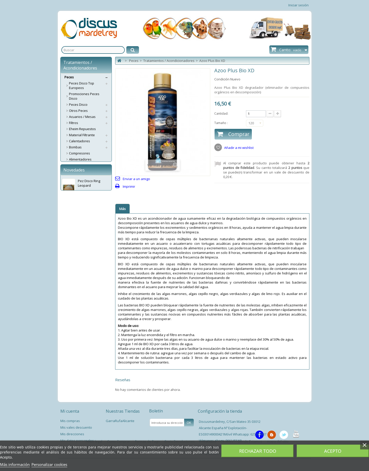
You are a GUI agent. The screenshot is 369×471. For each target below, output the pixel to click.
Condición (222, 79)
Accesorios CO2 (81, 189)
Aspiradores (78, 177)
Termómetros (79, 238)
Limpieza (76, 255)
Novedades (74, 325)
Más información (15, 464)
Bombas (75, 147)
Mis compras (70, 420)
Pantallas (76, 220)
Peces (69, 77)
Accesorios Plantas (83, 267)
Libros (73, 285)
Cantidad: (221, 113)
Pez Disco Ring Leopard (89, 338)
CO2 (72, 183)
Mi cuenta (69, 411)
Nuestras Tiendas (123, 411)
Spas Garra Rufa (82, 291)
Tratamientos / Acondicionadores (83, 246)
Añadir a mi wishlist (238, 147)
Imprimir (129, 186)
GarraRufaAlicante (120, 420)
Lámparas (76, 226)
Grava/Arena (79, 208)
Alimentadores (80, 159)
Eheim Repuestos (82, 129)
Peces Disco (78, 104)
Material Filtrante (82, 135)
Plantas (75, 261)
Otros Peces (78, 110)
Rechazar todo (257, 451)
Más (122, 208)
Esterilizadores (80, 202)
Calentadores (79, 141)
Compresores (79, 153)
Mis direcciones (72, 434)
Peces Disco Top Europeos (81, 85)
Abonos (75, 165)
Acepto (332, 451)
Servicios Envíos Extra (81, 310)
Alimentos (76, 171)
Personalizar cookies (49, 464)
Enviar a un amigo (136, 179)
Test (72, 232)
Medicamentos (80, 214)
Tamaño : (221, 123)
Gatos (69, 304)
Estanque (76, 273)
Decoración (77, 196)
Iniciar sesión (298, 5)
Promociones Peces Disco (84, 96)
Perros (69, 297)
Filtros (73, 122)
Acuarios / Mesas (82, 116)
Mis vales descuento (76, 427)
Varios (74, 279)
